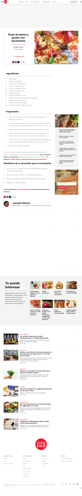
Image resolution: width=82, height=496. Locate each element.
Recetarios (22, 369)
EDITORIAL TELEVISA (49, 484)
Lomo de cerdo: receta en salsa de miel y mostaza (35, 312)
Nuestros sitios (27, 456)
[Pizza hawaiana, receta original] (59, 304)
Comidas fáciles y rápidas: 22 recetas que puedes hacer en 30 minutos (67, 149)
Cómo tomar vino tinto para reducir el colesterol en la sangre (66, 162)
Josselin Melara (18, 49)
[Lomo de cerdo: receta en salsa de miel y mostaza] (35, 304)
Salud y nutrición (24, 334)
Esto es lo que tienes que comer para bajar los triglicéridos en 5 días (35, 405)
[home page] (5, 2)
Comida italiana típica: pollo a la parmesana (71, 311)
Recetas (21, 1)
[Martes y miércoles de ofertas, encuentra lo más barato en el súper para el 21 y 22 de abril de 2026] (11, 355)
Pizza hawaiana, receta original (59, 311)
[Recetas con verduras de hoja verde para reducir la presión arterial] (11, 373)
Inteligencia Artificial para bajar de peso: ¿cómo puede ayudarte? (34, 422)
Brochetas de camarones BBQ (71, 292)
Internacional (20, 56)
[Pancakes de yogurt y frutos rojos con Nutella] (35, 285)
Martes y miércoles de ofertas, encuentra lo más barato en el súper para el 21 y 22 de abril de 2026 (36, 354)
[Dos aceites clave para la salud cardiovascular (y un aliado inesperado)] (11, 339)
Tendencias (23, 350)
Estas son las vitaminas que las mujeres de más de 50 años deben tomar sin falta (67, 131)
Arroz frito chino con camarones (58, 293)
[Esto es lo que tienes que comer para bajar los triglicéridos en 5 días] (11, 407)
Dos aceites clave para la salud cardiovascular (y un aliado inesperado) (34, 337)
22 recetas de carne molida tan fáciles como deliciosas (67, 156)
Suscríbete (73, 1)
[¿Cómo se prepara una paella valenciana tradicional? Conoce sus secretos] (47, 304)
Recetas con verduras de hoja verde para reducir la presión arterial (35, 372)
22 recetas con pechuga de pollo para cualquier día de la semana (66, 143)
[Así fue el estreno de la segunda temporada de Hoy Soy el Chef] (11, 390)
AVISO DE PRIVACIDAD (71, 192)
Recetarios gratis (46, 1)
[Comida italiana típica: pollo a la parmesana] (71, 304)
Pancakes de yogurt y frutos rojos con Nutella (35, 294)
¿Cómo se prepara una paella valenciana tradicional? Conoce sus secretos (46, 314)
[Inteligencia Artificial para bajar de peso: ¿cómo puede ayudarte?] (11, 424)
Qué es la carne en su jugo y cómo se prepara (66, 137)
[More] (57, 2)
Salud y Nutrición (35, 1)
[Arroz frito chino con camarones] (59, 285)
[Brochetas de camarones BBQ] (71, 285)
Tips (27, 1)
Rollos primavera (45, 292)
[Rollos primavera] (47, 285)
